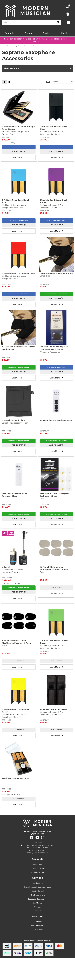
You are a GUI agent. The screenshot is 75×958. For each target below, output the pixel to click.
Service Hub (37, 883)
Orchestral (12, 46)
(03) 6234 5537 (38, 834)
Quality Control (37, 891)
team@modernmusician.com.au (38, 831)
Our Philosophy (37, 926)
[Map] (68, 14)
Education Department (37, 899)
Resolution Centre (37, 872)
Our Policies (38, 930)
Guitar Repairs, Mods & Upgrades (37, 887)
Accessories (38, 46)
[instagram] (42, 838)
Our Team (37, 922)
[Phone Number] (68, 6)
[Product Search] (29, 22)
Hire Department (37, 895)
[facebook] (31, 838)
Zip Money (37, 903)
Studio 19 (37, 911)
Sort (48, 82)
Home (4, 46)
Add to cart (19, 151)
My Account (37, 864)
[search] (58, 22)
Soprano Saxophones (25, 46)
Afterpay (37, 907)
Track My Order (37, 868)
